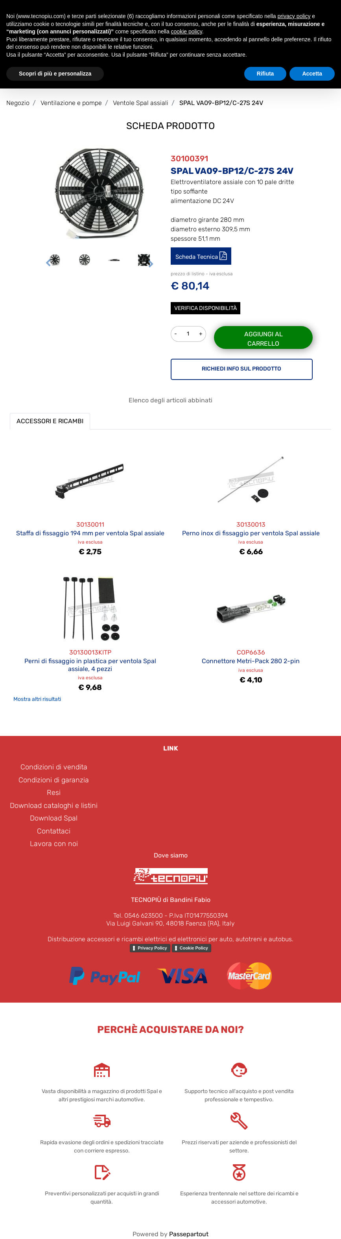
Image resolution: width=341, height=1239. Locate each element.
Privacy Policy (152, 948)
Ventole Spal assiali (140, 103)
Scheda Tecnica (197, 256)
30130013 (250, 524)
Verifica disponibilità (205, 308)
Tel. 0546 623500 (138, 915)
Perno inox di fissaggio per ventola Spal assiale (251, 533)
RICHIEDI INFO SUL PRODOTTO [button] (241, 368)
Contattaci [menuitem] (53, 831)
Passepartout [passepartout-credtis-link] (188, 1234)
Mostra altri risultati (37, 699)
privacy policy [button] (293, 16)
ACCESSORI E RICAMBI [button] (50, 421)
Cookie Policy (194, 948)
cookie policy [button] (186, 31)
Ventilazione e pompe (71, 103)
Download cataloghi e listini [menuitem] (54, 805)
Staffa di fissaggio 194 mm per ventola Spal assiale (90, 533)
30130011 (90, 524)
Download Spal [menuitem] (53, 818)
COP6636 (251, 652)
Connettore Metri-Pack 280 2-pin (251, 661)
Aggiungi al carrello (263, 338)
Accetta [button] (312, 73)
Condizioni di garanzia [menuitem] (53, 780)
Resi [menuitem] (54, 792)
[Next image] (151, 262)
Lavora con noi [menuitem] (54, 843)
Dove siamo (171, 855)
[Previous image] (48, 262)
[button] (99, 193)
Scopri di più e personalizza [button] (55, 73)
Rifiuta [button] (265, 73)
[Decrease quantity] (175, 334)
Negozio (17, 103)
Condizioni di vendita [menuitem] (53, 767)
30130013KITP (90, 652)
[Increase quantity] (201, 334)
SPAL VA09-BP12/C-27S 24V (221, 103)
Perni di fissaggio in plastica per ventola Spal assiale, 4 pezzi (90, 664)
